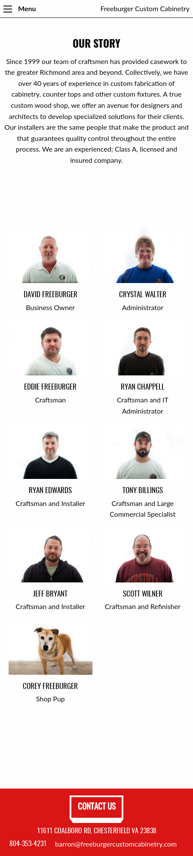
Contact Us (97, 807)
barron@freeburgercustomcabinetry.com (116, 844)
